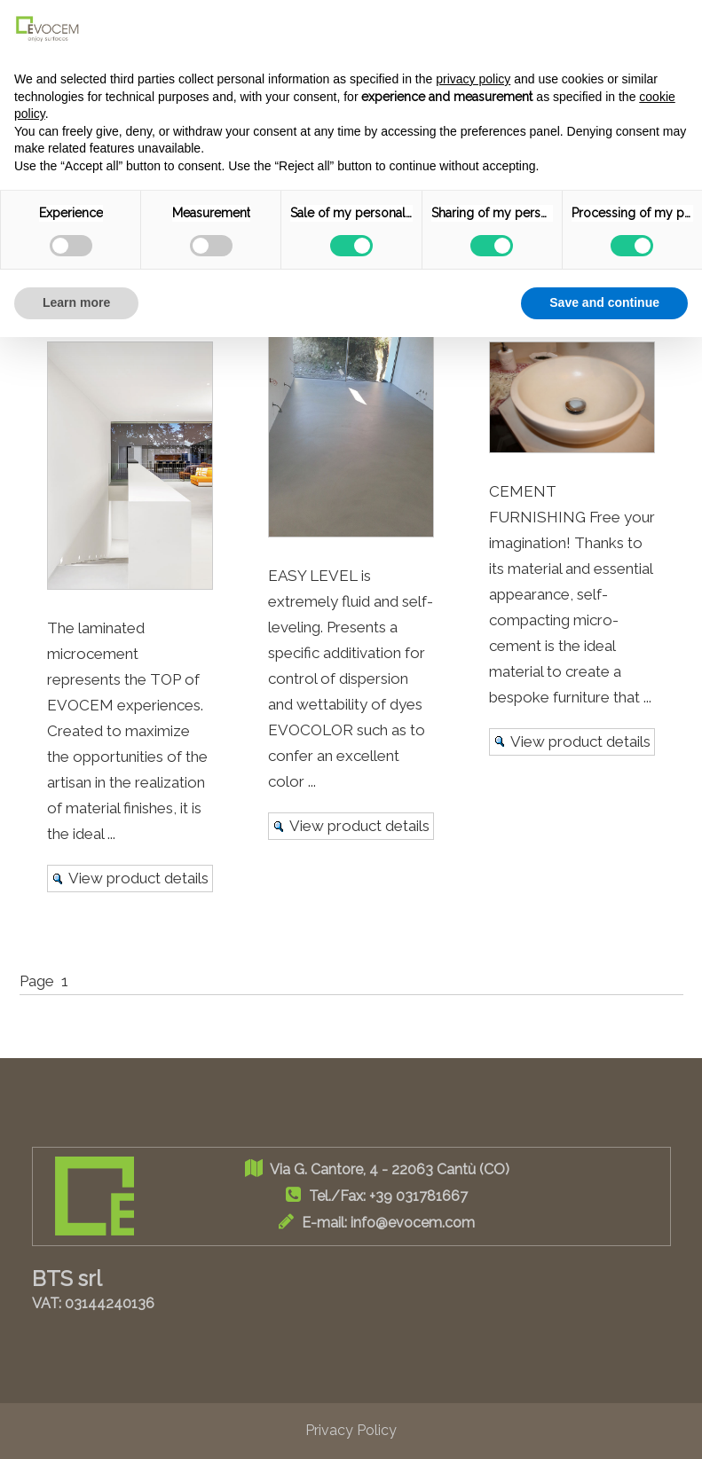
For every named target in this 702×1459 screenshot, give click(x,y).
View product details (138, 878)
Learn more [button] (76, 302)
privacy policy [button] (473, 79)
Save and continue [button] (604, 302)
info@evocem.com (413, 1222)
